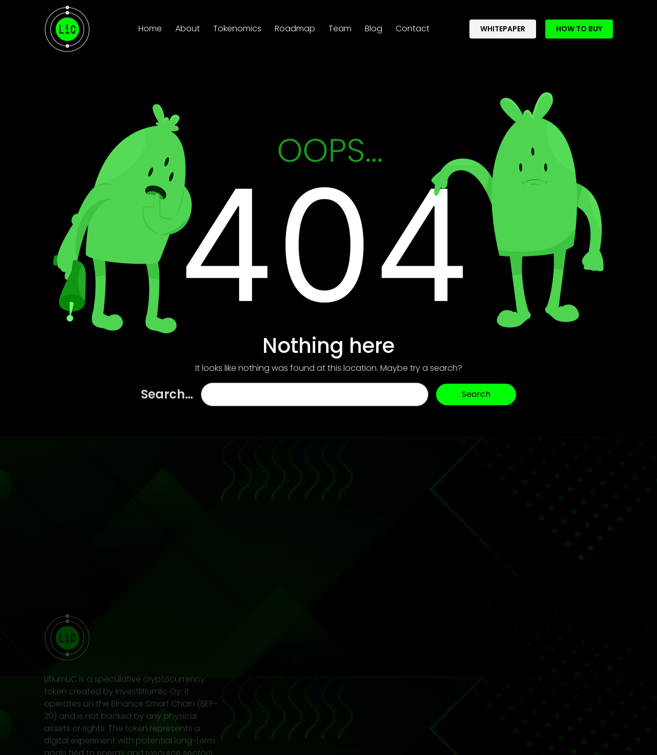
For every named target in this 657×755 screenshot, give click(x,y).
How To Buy (579, 26)
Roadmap (295, 26)
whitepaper (502, 26)
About (187, 26)
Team (340, 26)
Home (152, 26)
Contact (412, 26)
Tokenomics (237, 26)
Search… (167, 394)
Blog (373, 26)
